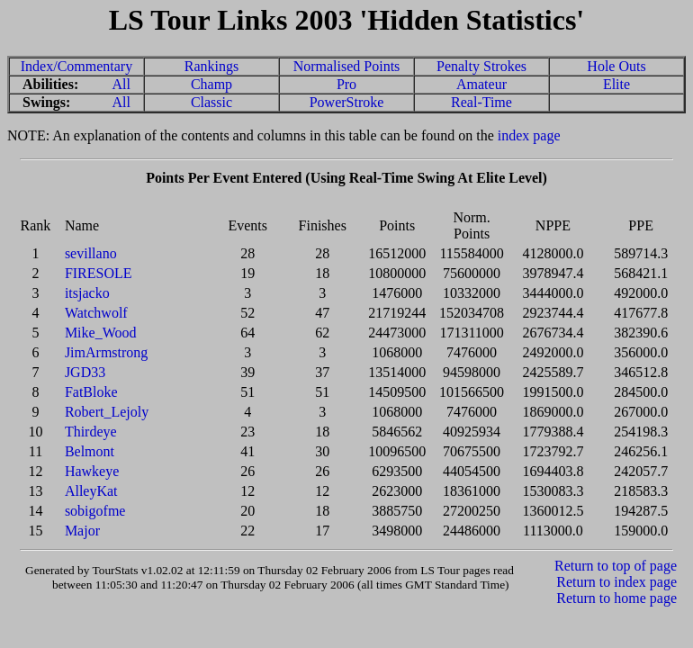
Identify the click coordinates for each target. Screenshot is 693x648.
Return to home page (616, 598)
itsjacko (87, 293)
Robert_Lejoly (106, 411)
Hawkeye (92, 471)
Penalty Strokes (481, 66)
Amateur (481, 84)
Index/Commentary (76, 66)
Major (82, 530)
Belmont (89, 451)
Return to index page (616, 582)
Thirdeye (91, 431)
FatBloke (91, 392)
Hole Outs (616, 66)
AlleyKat (91, 491)
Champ (211, 84)
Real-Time (481, 102)
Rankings (211, 66)
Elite (616, 84)
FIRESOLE (98, 273)
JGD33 (85, 372)
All (121, 84)
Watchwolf (96, 312)
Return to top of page (615, 565)
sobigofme (95, 510)
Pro (346, 84)
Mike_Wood (101, 332)
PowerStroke (347, 102)
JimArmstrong (106, 352)
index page (529, 135)
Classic (211, 102)
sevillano (91, 253)
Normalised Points (346, 66)
